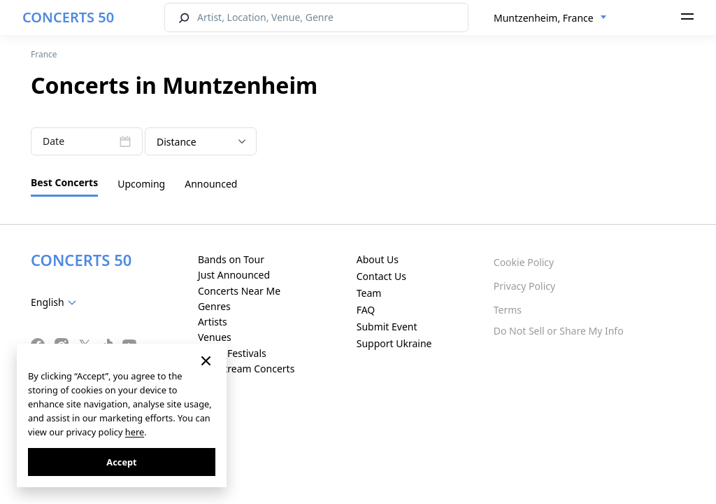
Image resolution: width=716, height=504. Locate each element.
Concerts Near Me (239, 291)
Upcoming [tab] (141, 183)
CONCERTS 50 (68, 17)
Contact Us (381, 276)
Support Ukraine (394, 343)
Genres (214, 306)
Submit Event (387, 326)
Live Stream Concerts (246, 368)
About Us (378, 259)
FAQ (366, 309)
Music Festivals (232, 353)
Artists (212, 321)
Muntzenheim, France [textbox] (544, 17)
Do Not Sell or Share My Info (559, 330)
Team (369, 293)
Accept (121, 462)
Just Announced (234, 274)
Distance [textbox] (176, 141)
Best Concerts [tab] (64, 182)
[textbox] (56, 302)
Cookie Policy (524, 262)
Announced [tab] (211, 183)
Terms (508, 309)
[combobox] (550, 18)
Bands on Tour (231, 259)
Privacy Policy (524, 286)
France (44, 54)
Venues (214, 337)
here (134, 432)
